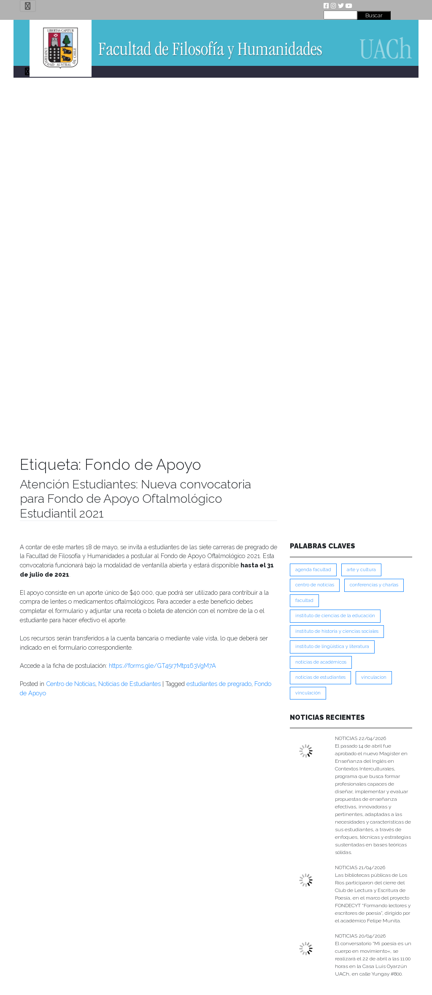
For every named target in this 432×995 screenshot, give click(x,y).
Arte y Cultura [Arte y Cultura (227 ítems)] (361, 569)
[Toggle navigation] (28, 6)
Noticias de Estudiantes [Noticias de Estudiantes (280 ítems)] (320, 677)
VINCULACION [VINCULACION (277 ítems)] (373, 677)
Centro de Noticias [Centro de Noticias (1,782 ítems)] (314, 585)
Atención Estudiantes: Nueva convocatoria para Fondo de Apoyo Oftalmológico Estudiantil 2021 (135, 499)
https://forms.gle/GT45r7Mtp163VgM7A (162, 665)
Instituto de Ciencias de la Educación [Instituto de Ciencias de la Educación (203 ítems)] (335, 615)
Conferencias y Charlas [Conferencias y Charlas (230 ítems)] (374, 585)
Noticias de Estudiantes (129, 683)
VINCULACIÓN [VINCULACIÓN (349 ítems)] (308, 693)
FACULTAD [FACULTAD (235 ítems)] (304, 600)
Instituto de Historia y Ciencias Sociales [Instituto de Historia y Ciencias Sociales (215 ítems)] (336, 631)
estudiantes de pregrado (218, 683)
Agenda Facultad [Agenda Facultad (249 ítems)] (313, 569)
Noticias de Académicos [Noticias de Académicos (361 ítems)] (320, 662)
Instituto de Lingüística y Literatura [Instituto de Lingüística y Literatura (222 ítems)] (332, 646)
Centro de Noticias (70, 683)
